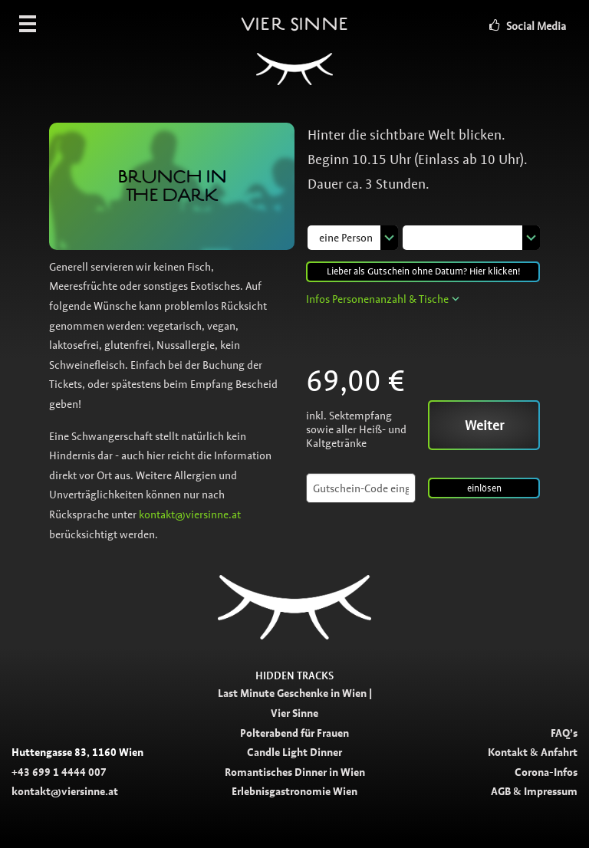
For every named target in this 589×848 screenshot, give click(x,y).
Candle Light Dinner (294, 752)
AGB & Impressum (534, 791)
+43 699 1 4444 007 (59, 772)
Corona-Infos (546, 772)
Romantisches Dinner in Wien (295, 772)
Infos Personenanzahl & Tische (377, 299)
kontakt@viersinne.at (190, 514)
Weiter (484, 425)
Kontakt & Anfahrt (532, 752)
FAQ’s (564, 733)
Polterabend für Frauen (294, 733)
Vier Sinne (294, 57)
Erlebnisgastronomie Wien (294, 791)
